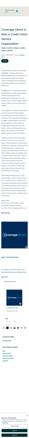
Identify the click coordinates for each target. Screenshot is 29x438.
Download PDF (6, 353)
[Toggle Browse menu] (23, 11)
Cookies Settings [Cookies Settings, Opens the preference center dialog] (14, 426)
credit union (8, 321)
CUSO (15, 321)
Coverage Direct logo (10, 281)
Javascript (5, 361)
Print (3, 351)
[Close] (27, 416)
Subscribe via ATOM (8, 358)
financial (8, 324)
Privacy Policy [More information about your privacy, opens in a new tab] (5, 423)
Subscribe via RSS (7, 356)
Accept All (14, 435)
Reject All (14, 431)
